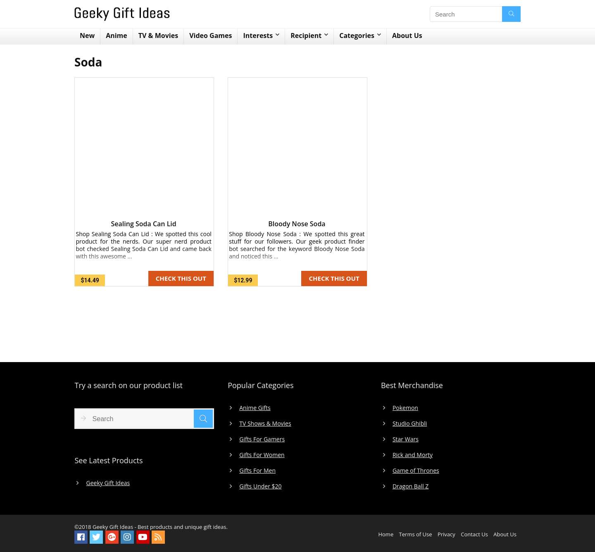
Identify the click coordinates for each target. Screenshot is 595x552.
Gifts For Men (257, 470)
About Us (407, 35)
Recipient (305, 35)
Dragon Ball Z (410, 486)
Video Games (210, 35)
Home (385, 534)
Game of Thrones (416, 470)
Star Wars (406, 439)
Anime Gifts (255, 408)
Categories (356, 35)
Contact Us (474, 534)
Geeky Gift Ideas (108, 483)
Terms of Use (415, 534)
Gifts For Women (261, 455)
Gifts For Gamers (262, 439)
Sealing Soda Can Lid (143, 223)
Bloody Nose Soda (296, 223)
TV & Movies (158, 35)
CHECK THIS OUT (181, 278)
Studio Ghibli (410, 423)
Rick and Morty (413, 455)
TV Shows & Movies (265, 423)
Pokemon (405, 408)
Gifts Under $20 (260, 486)
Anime (116, 35)
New (87, 35)
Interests (258, 35)
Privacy (446, 534)
